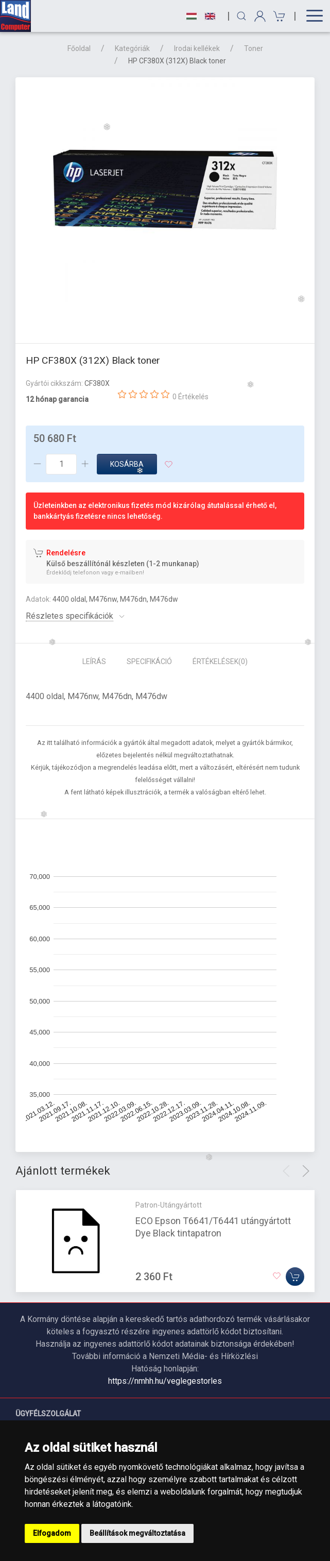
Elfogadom (52, 1533)
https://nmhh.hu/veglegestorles (165, 1381)
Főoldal (79, 48)
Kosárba (127, 464)
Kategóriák (132, 48)
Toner (253, 48)
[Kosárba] (295, 1276)
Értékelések (220, 661)
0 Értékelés (190, 397)
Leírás (94, 661)
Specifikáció (149, 661)
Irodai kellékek (197, 48)
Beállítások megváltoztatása (137, 1533)
